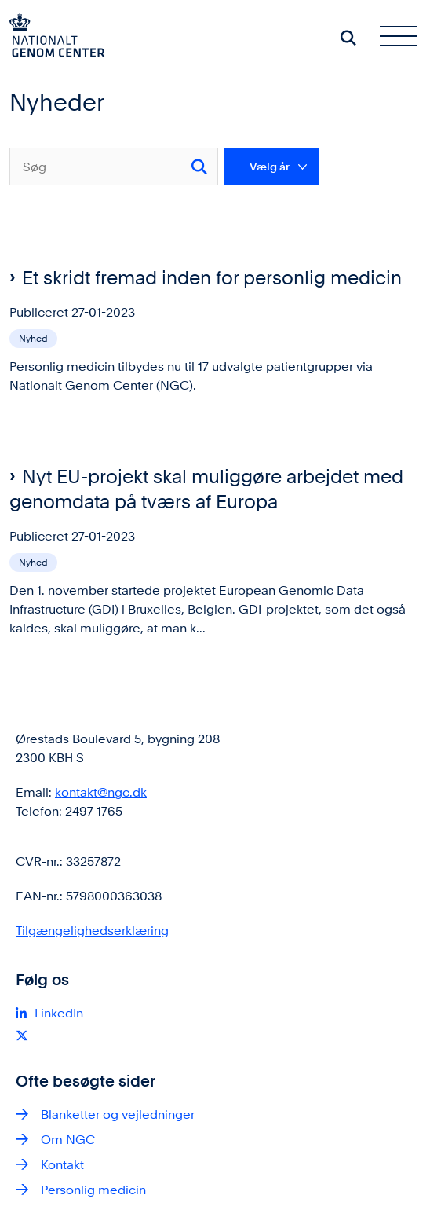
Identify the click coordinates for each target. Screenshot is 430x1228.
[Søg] (113, 166)
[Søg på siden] (348, 38)
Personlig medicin (93, 1189)
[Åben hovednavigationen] (405, 37)
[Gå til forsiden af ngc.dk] (52, 38)
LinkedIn (59, 1013)
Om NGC (68, 1139)
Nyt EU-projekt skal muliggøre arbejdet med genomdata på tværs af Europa (206, 489)
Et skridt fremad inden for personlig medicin (212, 277)
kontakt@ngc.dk (101, 792)
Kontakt (62, 1164)
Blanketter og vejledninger (118, 1114)
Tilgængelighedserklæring (92, 930)
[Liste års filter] (271, 166)
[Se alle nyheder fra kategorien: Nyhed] (34, 337)
